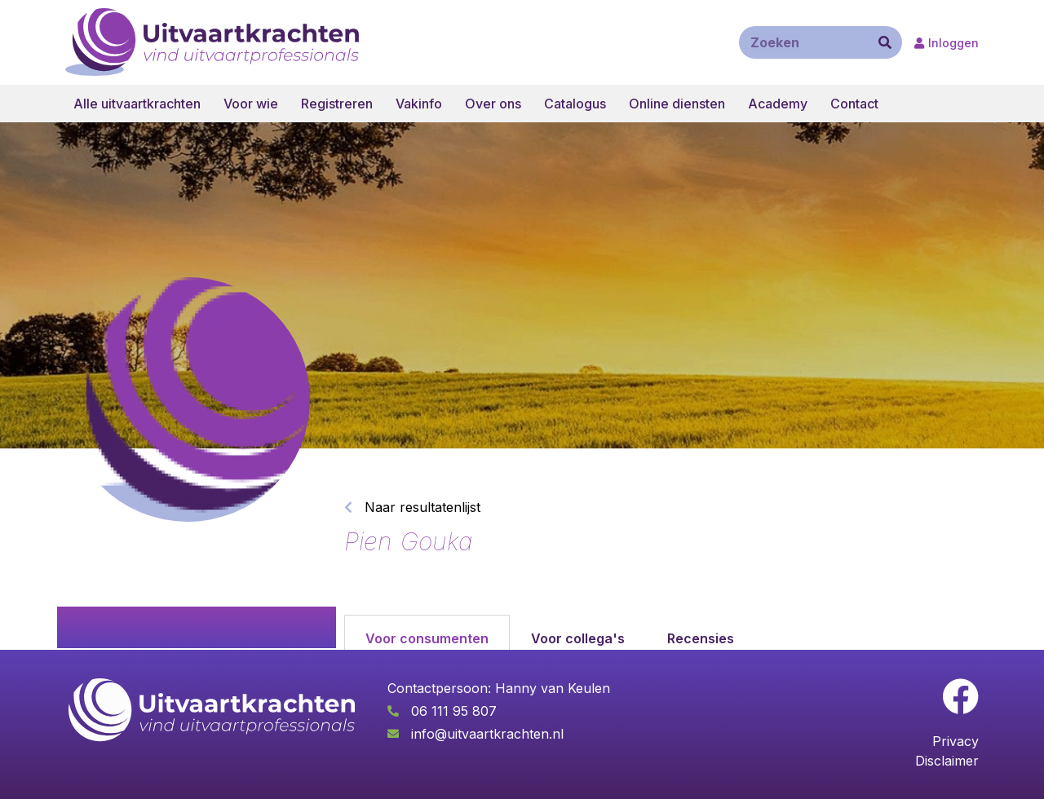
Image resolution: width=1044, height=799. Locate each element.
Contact (854, 103)
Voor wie (250, 103)
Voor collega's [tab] (578, 638)
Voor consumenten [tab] (427, 638)
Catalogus (575, 103)
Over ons (493, 103)
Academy (777, 103)
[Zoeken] (885, 42)
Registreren (337, 103)
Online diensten (677, 103)
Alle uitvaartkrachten (137, 103)
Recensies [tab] (700, 638)
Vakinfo (419, 103)
